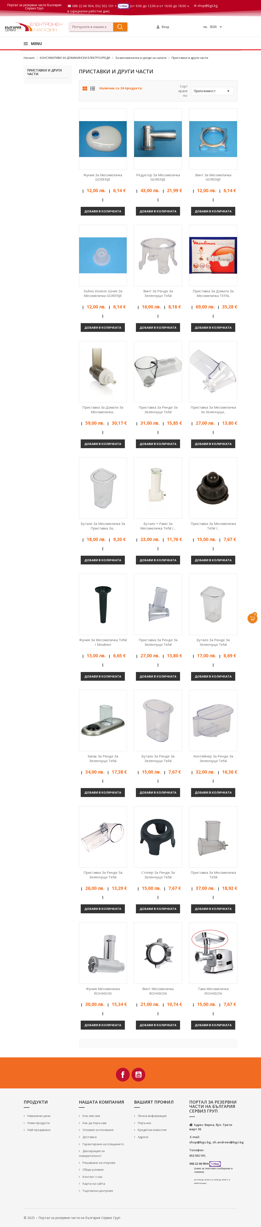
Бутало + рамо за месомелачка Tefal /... (158, 525)
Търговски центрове (97, 1191)
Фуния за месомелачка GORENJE (102, 177)
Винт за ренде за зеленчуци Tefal (158, 293)
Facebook (123, 1075)
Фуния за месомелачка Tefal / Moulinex (103, 642)
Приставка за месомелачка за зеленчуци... (213, 409)
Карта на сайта (93, 1183)
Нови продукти (38, 1123)
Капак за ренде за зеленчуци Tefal (103, 758)
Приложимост (212, 91)
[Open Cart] (252, 618)
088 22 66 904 (82, 6)
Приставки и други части (44, 72)
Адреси (142, 1137)
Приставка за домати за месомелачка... (102, 409)
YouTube (138, 1075)
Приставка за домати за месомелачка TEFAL (213, 293)
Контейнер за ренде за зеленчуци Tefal (213, 758)
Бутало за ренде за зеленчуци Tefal (213, 642)
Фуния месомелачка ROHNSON (103, 991)
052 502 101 (104, 6)
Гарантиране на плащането (103, 1144)
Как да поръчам (94, 1123)
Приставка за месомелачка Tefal (213, 874)
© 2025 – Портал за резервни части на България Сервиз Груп (72, 1218)
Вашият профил (154, 1102)
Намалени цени (38, 1116)
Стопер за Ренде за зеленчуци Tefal (158, 874)
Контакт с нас (92, 1177)
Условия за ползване (98, 1130)
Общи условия (92, 1169)
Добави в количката (102, 211)
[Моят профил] (163, 27)
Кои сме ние (91, 1116)
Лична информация (151, 1116)
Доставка (89, 1137)
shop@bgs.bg (208, 5)
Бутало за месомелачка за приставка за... (103, 525)
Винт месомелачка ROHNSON (158, 991)
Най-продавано (39, 1130)
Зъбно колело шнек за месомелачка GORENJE (102, 293)
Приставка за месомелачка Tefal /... (213, 525)
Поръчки (144, 1123)
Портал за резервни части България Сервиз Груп (34, 6)
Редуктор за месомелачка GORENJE (158, 177)
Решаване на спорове (98, 1163)
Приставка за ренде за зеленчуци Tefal (158, 409)
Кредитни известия (151, 1130)
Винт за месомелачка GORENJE (213, 177)
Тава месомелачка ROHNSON (213, 991)
